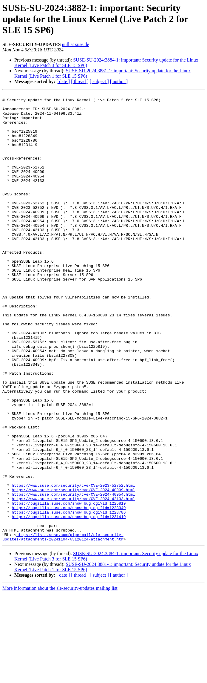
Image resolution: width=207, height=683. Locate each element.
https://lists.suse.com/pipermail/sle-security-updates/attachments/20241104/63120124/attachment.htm (62, 626)
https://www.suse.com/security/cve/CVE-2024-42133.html (73, 580)
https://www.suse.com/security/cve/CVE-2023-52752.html (73, 564)
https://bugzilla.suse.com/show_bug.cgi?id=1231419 (69, 601)
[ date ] (63, 81)
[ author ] (119, 81)
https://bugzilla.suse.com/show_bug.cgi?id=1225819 (69, 585)
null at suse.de (75, 44)
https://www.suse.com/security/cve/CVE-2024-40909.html (73, 569)
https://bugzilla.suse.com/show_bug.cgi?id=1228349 (69, 591)
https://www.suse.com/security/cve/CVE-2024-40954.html (73, 575)
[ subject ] (99, 81)
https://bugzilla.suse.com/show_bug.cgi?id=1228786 (69, 596)
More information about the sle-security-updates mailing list (60, 677)
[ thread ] (80, 81)
